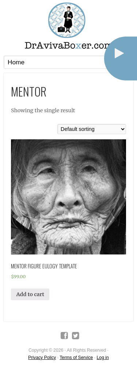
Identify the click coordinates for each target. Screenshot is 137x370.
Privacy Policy (42, 357)
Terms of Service (76, 357)
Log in (103, 357)
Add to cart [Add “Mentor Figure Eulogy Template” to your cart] (30, 294)
